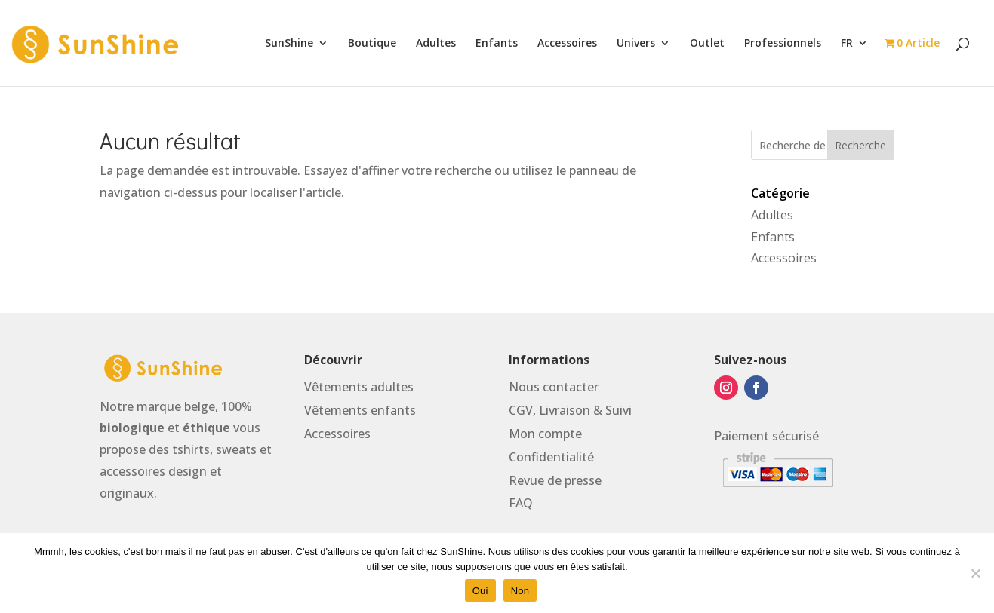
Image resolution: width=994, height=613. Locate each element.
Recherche (860, 145)
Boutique (372, 44)
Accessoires (567, 44)
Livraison (564, 410)
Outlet (707, 44)
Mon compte (545, 433)
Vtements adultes (359, 387)
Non (520, 590)
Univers (636, 44)
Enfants (496, 44)
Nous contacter (554, 387)
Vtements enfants (360, 410)
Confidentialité (551, 457)
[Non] (975, 573)
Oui (480, 590)
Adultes (436, 44)
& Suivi (612, 410)
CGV (521, 410)
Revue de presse (555, 480)
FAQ (521, 503)
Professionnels (782, 44)
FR (847, 44)
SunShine (289, 44)
